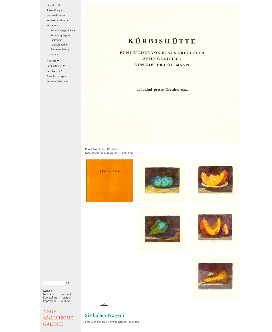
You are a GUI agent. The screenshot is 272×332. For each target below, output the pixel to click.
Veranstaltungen (56, 15)
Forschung (56, 40)
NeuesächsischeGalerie (58, 318)
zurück (104, 304)
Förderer (55, 54)
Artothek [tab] (53, 60)
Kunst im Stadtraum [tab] (59, 81)
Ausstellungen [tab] (56, 10)
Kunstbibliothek (59, 44)
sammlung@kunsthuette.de (124, 321)
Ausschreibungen (56, 76)
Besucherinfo (54, 5)
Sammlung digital (60, 35)
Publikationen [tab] (56, 65)
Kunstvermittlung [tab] (57, 20)
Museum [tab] (53, 25)
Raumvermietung (59, 49)
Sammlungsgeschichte (62, 30)
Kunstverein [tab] (54, 71)
